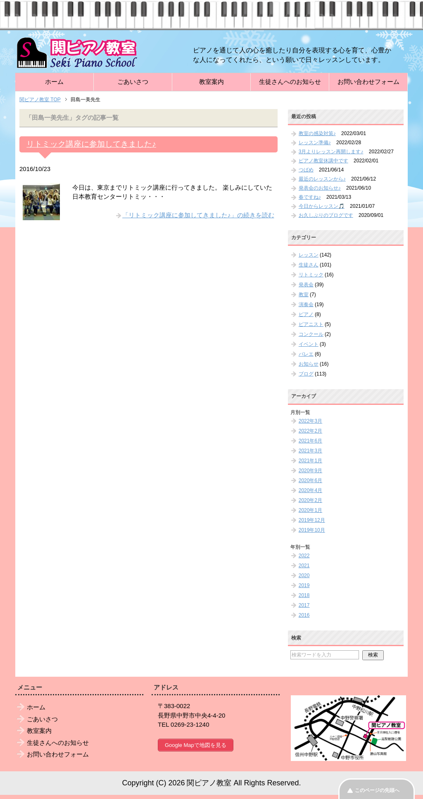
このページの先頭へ (377, 790)
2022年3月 (310, 421)
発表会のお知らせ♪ (320, 188)
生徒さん (308, 265)
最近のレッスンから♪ (322, 179)
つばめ (306, 170)
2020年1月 (310, 510)
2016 (304, 615)
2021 (304, 565)
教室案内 (211, 81)
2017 (304, 605)
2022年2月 (310, 431)
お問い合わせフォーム (368, 81)
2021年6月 (310, 441)
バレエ (306, 354)
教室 (304, 294)
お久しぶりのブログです (326, 215)
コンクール (311, 334)
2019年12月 (312, 520)
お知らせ (308, 364)
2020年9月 (310, 470)
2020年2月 (310, 500)
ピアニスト (311, 324)
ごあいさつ (132, 81)
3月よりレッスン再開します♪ (331, 152)
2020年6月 (310, 480)
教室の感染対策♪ (317, 133)
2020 (304, 575)
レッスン (308, 255)
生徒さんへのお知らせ (290, 81)
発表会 (306, 285)
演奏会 (306, 304)
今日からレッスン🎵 (322, 206)
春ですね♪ (310, 197)
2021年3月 (310, 451)
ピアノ (306, 314)
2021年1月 (310, 461)
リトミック (311, 275)
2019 (304, 585)
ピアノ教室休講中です (323, 161)
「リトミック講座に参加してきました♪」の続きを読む (198, 215)
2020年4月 (310, 490)
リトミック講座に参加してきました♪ (91, 144)
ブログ (306, 374)
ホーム (54, 81)
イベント (308, 344)
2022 (304, 556)
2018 (304, 595)
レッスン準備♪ (315, 142)
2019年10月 (312, 530)
